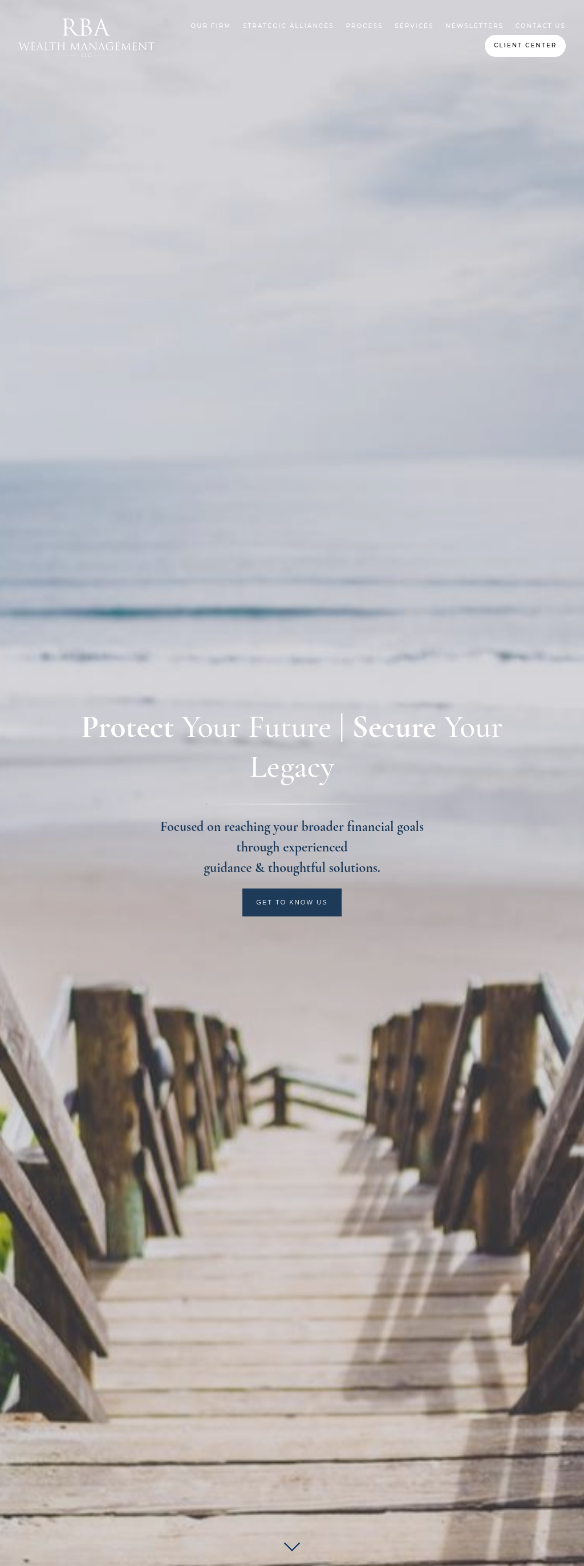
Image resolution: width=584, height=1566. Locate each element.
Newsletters (474, 26)
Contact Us (541, 26)
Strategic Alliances (288, 26)
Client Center (525, 45)
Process (364, 26)
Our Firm (211, 26)
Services (414, 26)
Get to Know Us (292, 902)
